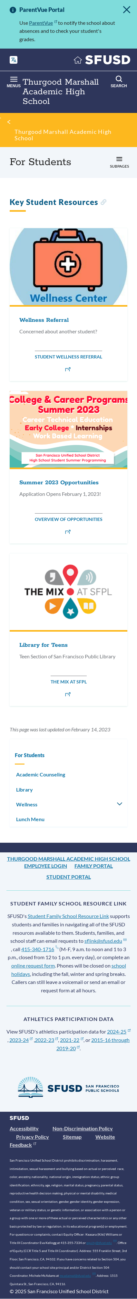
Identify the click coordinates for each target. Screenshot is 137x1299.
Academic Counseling (40, 774)
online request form (33, 965)
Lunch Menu (30, 819)
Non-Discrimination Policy (83, 1128)
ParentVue (43, 23)
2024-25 (119, 1031)
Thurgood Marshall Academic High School (63, 135)
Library (24, 789)
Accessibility (24, 1128)
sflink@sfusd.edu (105, 941)
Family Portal (93, 866)
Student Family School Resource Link (68, 916)
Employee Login (45, 866)
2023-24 (21, 1040)
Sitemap (72, 1137)
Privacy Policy (32, 1137)
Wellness (26, 804)
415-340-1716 (39, 949)
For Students (29, 755)
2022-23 (46, 1040)
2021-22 (71, 1040)
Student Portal (68, 877)
